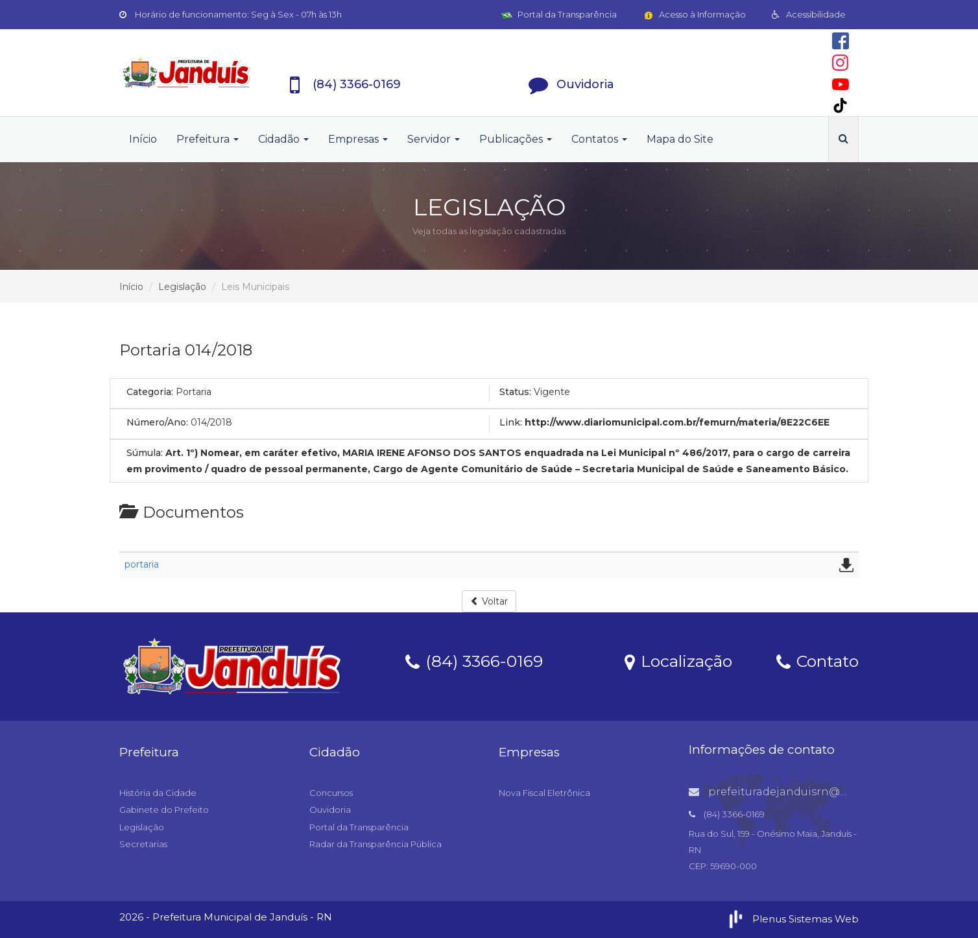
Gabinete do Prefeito (164, 809)
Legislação (182, 287)
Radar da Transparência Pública (375, 844)
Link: (510, 422)
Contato (817, 660)
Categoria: (149, 392)
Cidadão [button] (283, 139)
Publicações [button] (515, 139)
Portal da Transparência (559, 14)
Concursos (331, 793)
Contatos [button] (599, 139)
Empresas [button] (358, 139)
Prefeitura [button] (207, 139)
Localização (678, 660)
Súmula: (144, 453)
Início (143, 139)
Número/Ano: (157, 422)
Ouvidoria (330, 809)
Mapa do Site (680, 139)
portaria (142, 564)
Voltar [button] (489, 601)
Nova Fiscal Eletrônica (544, 793)
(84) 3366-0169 (474, 660)
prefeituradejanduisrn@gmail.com (793, 792)
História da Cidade (158, 793)
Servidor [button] (433, 139)
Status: (515, 392)
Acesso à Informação (694, 14)
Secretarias (143, 844)
